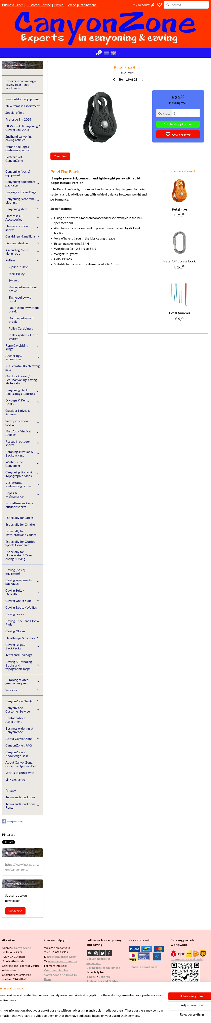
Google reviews (60, 988)
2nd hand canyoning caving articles (19, 138)
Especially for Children (20, 524)
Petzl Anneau (179, 313)
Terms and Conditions (20, 797)
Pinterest (8, 834)
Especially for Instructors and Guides (21, 533)
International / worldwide (187, 959)
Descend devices (22, 243)
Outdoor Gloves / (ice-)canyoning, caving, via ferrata (21, 379)
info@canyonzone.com (61, 956)
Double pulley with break (21, 320)
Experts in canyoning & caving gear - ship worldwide (21, 84)
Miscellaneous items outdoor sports (19, 505)
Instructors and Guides (102, 981)
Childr (102, 976)
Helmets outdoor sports (22, 227)
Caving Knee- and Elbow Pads (22, 622)
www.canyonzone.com (62, 961)
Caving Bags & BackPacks (22, 646)
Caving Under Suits (22, 600)
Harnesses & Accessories (22, 217)
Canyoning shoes (22, 209)
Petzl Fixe (179, 209)
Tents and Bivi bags (18, 655)
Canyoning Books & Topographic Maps (22, 474)
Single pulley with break (20, 299)
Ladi (90, 976)
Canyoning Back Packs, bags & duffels (22, 391)
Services (22, 690)
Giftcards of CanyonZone (14, 158)
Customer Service (39, 5)
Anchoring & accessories (22, 357)
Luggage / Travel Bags (20, 192)
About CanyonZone (22, 738)
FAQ (47, 983)
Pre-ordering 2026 (18, 119)
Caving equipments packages (22, 582)
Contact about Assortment (15, 719)
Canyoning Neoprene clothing (22, 200)
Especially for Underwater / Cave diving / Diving (18, 555)
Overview (60, 156)
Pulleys (22, 260)
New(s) (59, 5)
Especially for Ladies (19, 517)
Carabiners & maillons (22, 236)
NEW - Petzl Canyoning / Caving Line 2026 (22, 127)
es (94, 976)
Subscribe (15, 911)
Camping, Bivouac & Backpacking (22, 453)
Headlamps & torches (22, 638)
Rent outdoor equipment (22, 99)
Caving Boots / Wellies (21, 607)
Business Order (12, 5)
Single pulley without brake (23, 289)
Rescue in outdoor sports (22, 443)
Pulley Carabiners (21, 328)
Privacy (10, 790)
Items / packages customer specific (17, 148)
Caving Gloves (15, 631)
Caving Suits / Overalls (22, 592)
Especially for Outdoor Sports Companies (21, 543)
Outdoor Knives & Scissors (17, 412)
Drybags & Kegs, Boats (22, 402)
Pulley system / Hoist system (23, 336)
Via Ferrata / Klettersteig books (22, 484)
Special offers (14, 112)
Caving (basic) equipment (15, 571)
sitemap (117, 1015)
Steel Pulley (17, 273)
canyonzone (12, 821)
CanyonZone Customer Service (22, 709)
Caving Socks (14, 614)
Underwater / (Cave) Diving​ (105, 990)
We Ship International (82, 5)
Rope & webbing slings (22, 347)
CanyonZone (22, 947)
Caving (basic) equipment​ (103, 967)
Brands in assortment (143, 967)
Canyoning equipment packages (22, 183)
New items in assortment (22, 106)
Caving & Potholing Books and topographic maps (22, 665)
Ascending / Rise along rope (22, 251)
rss (124, 1015)
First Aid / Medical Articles (22, 433)
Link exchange (15, 779)
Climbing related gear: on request (22, 681)
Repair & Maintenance (22, 494)
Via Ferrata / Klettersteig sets (22, 367)
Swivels (14, 280)
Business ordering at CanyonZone (19, 730)
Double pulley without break (24, 309)
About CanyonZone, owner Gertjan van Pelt (21, 764)
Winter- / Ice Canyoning (22, 463)
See (33, 992)
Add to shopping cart (178, 124)
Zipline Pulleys (19, 267)
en (108, 976)
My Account (143, 4)
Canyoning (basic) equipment (17, 173)
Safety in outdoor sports (22, 422)
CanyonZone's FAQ (18, 745)
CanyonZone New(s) (22, 701)
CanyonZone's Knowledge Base (17, 754)
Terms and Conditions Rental (22, 805)
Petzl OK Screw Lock (179, 261)
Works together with (19, 772)
